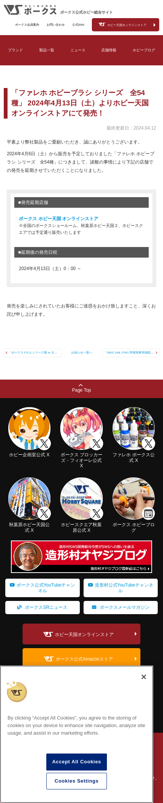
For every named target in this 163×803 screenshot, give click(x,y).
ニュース (77, 50)
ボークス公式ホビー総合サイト (86, 12)
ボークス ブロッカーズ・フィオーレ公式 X (81, 457)
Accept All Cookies (76, 761)
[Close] (144, 677)
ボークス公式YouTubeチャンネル (42, 587)
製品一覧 (46, 50)
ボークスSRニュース (42, 607)
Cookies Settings (77, 781)
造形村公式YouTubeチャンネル (120, 587)
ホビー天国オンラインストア (126, 25)
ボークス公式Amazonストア (84, 659)
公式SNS (78, 24)
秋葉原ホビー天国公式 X (29, 525)
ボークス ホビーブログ (133, 525)
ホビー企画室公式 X (29, 452)
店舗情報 (108, 50)
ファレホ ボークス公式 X (133, 455)
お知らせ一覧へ (81, 352)
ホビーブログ (144, 50)
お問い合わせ (56, 24)
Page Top (81, 388)
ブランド (15, 50)
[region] (76, 734)
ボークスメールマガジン (120, 607)
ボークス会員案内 (27, 24)
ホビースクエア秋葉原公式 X (81, 525)
